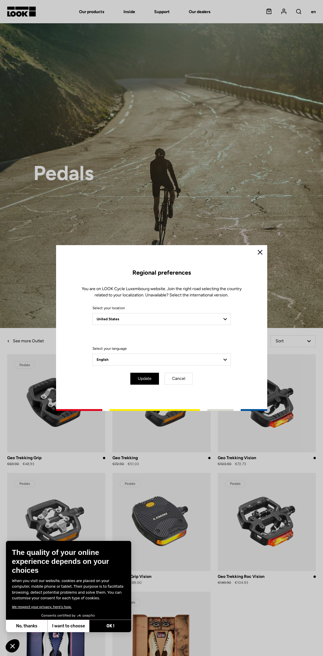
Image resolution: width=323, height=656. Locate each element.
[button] (12, 646)
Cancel (178, 378)
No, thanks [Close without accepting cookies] (26, 626)
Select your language (109, 348)
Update (145, 378)
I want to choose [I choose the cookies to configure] (68, 626)
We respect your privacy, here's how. (42, 607)
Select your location (108, 308)
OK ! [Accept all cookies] (110, 626)
